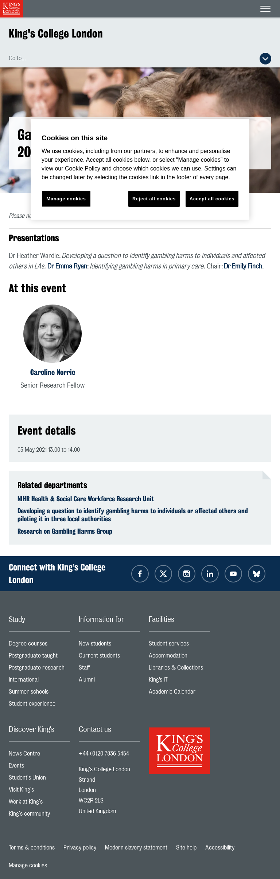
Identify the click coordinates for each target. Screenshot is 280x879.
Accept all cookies (212, 198)
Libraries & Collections (179, 669)
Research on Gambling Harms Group (65, 531)
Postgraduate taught (39, 657)
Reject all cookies (154, 198)
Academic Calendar (179, 693)
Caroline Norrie (52, 372)
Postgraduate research (39, 669)
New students (109, 645)
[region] (140, 169)
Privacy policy (79, 848)
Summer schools (39, 693)
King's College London (56, 33)
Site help (186, 848)
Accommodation (179, 657)
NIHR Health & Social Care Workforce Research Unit (86, 498)
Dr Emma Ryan (67, 266)
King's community (39, 815)
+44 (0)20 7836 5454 (104, 754)
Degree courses (39, 645)
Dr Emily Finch (243, 266)
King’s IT (179, 681)
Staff (109, 669)
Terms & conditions (32, 848)
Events (39, 767)
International (39, 681)
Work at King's (39, 803)
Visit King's (39, 791)
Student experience (39, 705)
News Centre (39, 755)
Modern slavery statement (136, 848)
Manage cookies (28, 865)
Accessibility (219, 848)
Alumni (109, 681)
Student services (179, 645)
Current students (109, 657)
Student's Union (39, 779)
